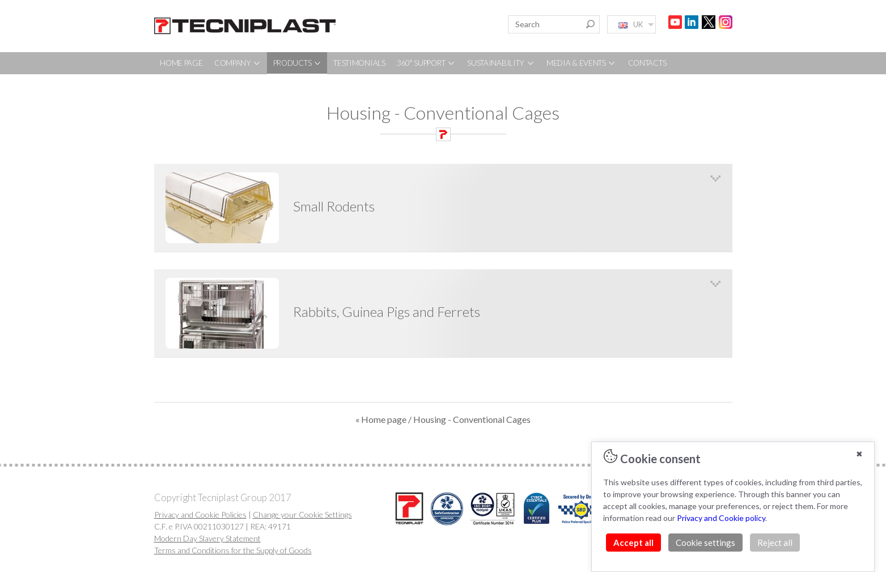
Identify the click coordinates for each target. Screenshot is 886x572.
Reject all (774, 542)
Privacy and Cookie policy (721, 518)
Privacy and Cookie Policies (200, 514)
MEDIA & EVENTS (581, 62)
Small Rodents (334, 206)
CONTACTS (647, 62)
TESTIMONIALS (359, 62)
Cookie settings (705, 542)
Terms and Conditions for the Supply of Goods (233, 550)
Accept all (633, 542)
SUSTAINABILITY (501, 62)
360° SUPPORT (426, 62)
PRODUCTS (297, 62)
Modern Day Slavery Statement (207, 538)
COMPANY (238, 62)
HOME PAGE (181, 62)
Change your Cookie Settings (302, 514)
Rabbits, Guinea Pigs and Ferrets (386, 311)
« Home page (380, 419)
